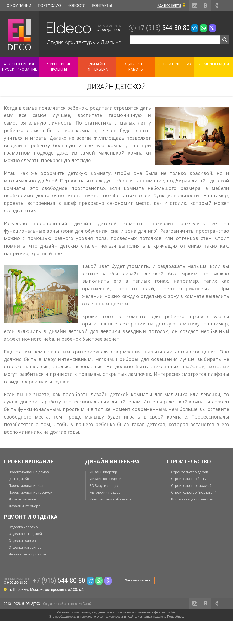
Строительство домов (189, 472)
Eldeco (68, 28)
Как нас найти (169, 5)
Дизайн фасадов (22, 499)
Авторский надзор (105, 492)
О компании (19, 5)
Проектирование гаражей (30, 492)
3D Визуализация (104, 485)
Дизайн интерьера (24, 505)
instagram (194, 5)
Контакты (102, 5)
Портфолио (49, 5)
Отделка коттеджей (25, 533)
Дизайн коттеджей (105, 478)
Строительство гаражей (191, 485)
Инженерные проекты (27, 554)
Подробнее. (175, 616)
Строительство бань (188, 478)
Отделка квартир (23, 527)
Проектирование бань (28, 485)
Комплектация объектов (111, 499)
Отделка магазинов (25, 547)
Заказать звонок (137, 580)
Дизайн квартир (103, 472)
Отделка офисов (22, 540)
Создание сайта (54, 603)
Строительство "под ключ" (193, 492)
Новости (76, 5)
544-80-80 (163, 28)
